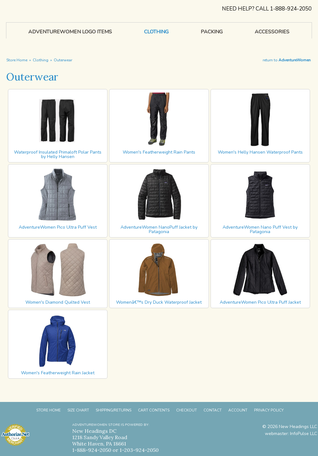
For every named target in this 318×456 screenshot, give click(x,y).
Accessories (272, 31)
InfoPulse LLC (303, 434)
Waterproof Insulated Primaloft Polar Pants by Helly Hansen (57, 154)
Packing (212, 31)
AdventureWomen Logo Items (70, 31)
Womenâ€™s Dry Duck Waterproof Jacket (159, 302)
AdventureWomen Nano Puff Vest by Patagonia (260, 229)
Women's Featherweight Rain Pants (159, 152)
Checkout (186, 410)
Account (237, 410)
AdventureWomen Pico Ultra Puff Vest (58, 227)
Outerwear (63, 60)
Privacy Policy (269, 410)
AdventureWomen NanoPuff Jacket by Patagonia (159, 229)
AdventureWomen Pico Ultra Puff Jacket (260, 302)
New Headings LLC (298, 427)
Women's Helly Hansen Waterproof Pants (260, 152)
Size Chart (78, 410)
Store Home (16, 60)
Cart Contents (153, 410)
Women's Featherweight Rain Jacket (57, 373)
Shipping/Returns (113, 410)
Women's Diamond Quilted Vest (57, 302)
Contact (213, 410)
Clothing (40, 60)
